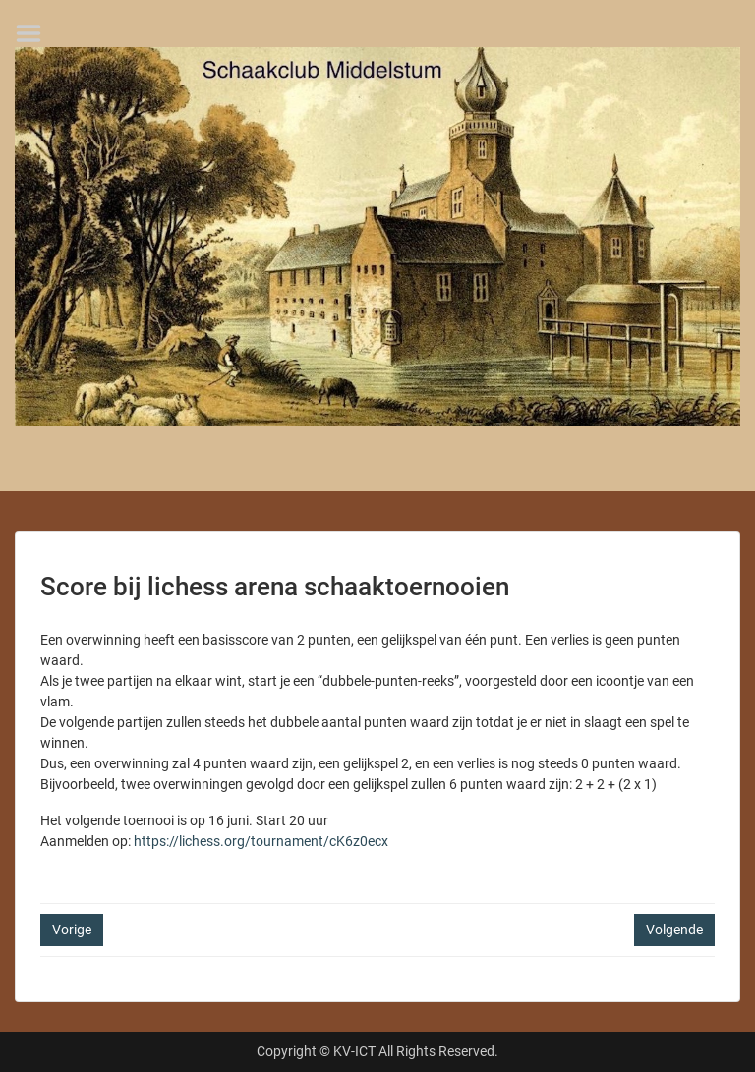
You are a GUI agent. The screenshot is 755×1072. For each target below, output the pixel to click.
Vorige (71, 929)
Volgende (674, 929)
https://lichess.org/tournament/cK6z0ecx (261, 841)
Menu (35, 33)
